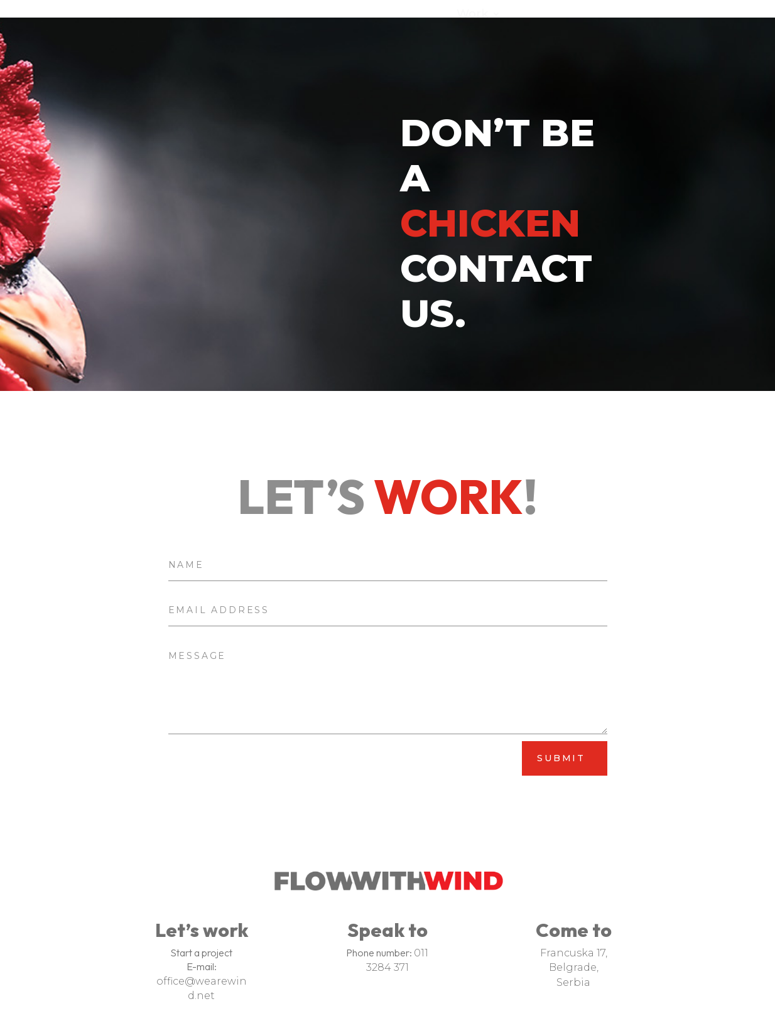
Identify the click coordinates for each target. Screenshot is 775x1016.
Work (472, 15)
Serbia (573, 974)
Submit (561, 726)
